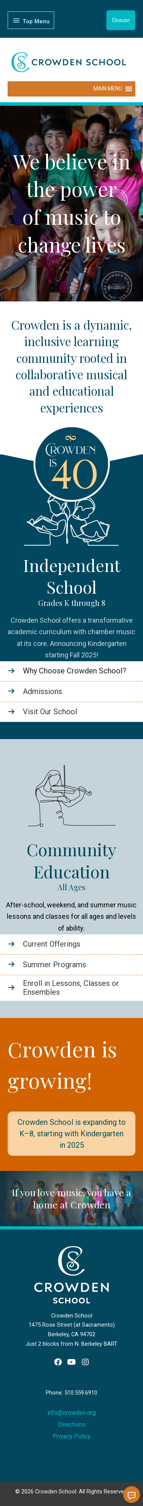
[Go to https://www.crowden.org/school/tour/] (71, 712)
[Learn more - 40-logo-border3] (72, 468)
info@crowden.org (71, 1412)
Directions (71, 1424)
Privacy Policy (72, 1436)
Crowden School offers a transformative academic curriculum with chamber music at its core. (71, 631)
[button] (58, 1362)
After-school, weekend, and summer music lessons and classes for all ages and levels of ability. (71, 916)
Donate (121, 20)
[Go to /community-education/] (71, 944)
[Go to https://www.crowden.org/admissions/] (71, 691)
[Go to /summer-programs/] (71, 964)
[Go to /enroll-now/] (71, 988)
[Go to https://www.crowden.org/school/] (71, 671)
